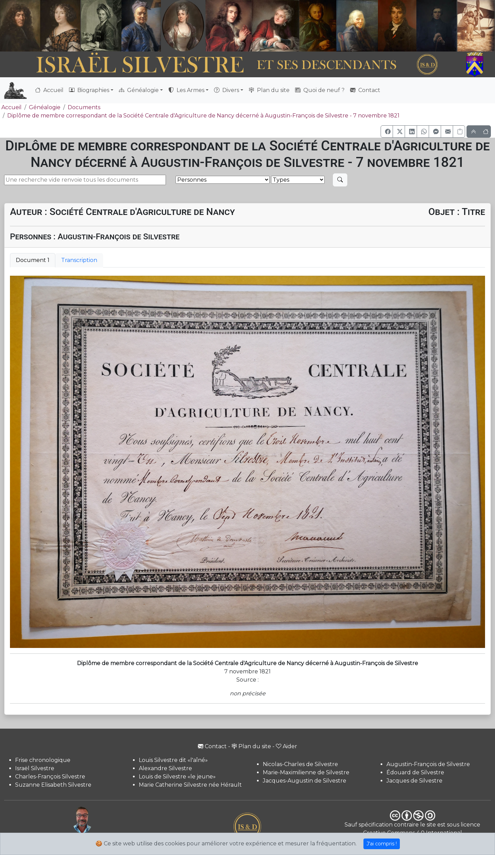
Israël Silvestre (34, 768)
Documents (84, 107)
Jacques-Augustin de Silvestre (304, 780)
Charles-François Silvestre (50, 776)
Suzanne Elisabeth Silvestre (53, 785)
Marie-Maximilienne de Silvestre (306, 772)
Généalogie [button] (139, 90)
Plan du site (269, 90)
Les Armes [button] (186, 90)
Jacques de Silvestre (414, 780)
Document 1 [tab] (32, 260)
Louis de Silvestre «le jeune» (177, 776)
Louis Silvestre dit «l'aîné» (173, 760)
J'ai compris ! (382, 844)
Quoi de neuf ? (320, 90)
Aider (286, 746)
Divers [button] (226, 90)
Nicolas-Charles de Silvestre (300, 764)
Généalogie (44, 107)
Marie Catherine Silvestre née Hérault (190, 785)
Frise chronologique (42, 760)
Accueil (49, 90)
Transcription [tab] (79, 260)
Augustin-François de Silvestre (428, 764)
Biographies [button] (89, 90)
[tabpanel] (247, 462)
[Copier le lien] (459, 131)
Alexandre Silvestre (165, 768)
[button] (387, 131)
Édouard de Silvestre (415, 772)
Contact (365, 90)
